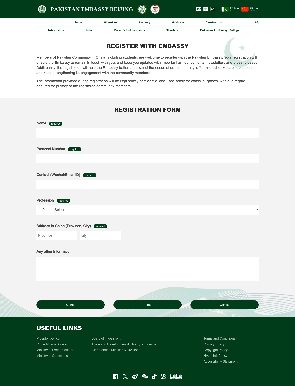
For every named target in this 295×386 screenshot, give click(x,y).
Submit (70, 304)
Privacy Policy (214, 344)
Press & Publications (129, 30)
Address (178, 22)
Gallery (144, 22)
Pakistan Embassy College (220, 30)
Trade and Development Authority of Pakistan (124, 344)
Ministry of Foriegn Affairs (54, 350)
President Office (48, 338)
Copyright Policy (216, 350)
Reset (147, 304)
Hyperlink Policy (215, 355)
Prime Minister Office (51, 344)
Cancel (224, 304)
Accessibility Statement (220, 361)
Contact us (214, 22)
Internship (56, 30)
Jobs (88, 30)
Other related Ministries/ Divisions (116, 350)
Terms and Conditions (219, 338)
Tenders (172, 30)
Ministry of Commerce (52, 355)
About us (110, 22)
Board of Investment (106, 338)
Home (77, 22)
